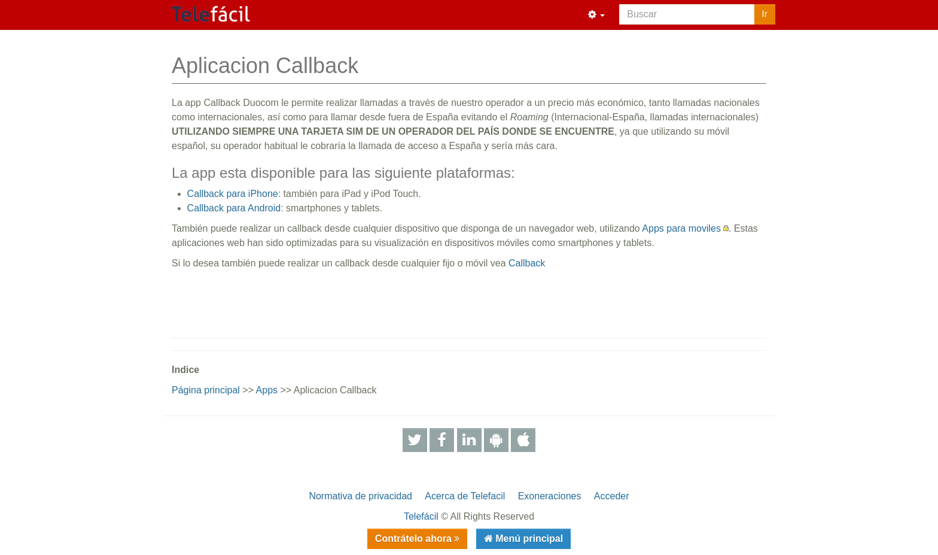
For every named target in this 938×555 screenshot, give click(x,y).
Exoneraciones (549, 496)
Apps (267, 390)
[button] (596, 15)
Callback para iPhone (232, 194)
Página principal (206, 390)
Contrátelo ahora (414, 538)
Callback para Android (234, 208)
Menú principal (528, 538)
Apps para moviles (681, 228)
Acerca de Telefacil (465, 496)
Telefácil (421, 516)
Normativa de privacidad (360, 496)
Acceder (611, 496)
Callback (526, 263)
